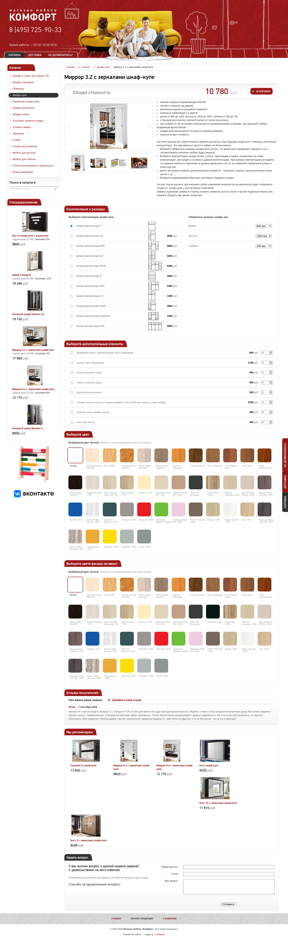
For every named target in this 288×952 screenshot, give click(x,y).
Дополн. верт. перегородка (90, 363)
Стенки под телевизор (25, 146)
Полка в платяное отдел (89, 382)
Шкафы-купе (20, 95)
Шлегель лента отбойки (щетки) (93, 412)
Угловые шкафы (22, 127)
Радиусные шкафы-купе (26, 101)
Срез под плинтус (86, 422)
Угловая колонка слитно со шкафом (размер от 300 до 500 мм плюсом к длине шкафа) (121, 402)
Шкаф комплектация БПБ (90, 246)
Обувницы (18, 88)
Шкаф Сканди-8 (21, 275)
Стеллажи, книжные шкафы (28, 120)
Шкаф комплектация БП (89, 236)
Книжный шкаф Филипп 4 (27, 428)
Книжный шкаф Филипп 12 (28, 314)
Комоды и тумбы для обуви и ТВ (31, 76)
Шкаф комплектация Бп (89, 256)
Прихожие (18, 133)
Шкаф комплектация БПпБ (91, 266)
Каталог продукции (142, 919)
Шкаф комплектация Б (89, 276)
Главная (116, 919)
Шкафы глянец (21, 114)
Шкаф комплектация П (89, 226)
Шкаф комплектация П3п (90, 326)
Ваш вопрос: (172, 880)
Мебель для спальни (24, 159)
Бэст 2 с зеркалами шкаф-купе (88, 840)
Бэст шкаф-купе (208, 765)
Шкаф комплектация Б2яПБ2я (93, 316)
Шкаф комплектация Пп (89, 296)
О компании (170, 919)
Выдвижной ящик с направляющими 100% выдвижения (105, 353)
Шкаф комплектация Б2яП (91, 306)
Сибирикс (160, 934)
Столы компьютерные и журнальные (33, 165)
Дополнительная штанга (89, 392)
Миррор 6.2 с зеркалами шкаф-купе (33, 389)
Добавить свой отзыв (126, 700)
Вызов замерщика (23, 172)
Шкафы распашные (23, 108)
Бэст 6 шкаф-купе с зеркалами (30, 235)
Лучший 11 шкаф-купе (83, 765)
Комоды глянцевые (23, 82)
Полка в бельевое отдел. (89, 372)
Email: (175, 873)
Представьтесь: (170, 866)
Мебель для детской (24, 152)
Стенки (16, 140)
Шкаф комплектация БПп (90, 286)
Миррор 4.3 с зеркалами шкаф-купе (33, 350)
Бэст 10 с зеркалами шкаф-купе (218, 803)
